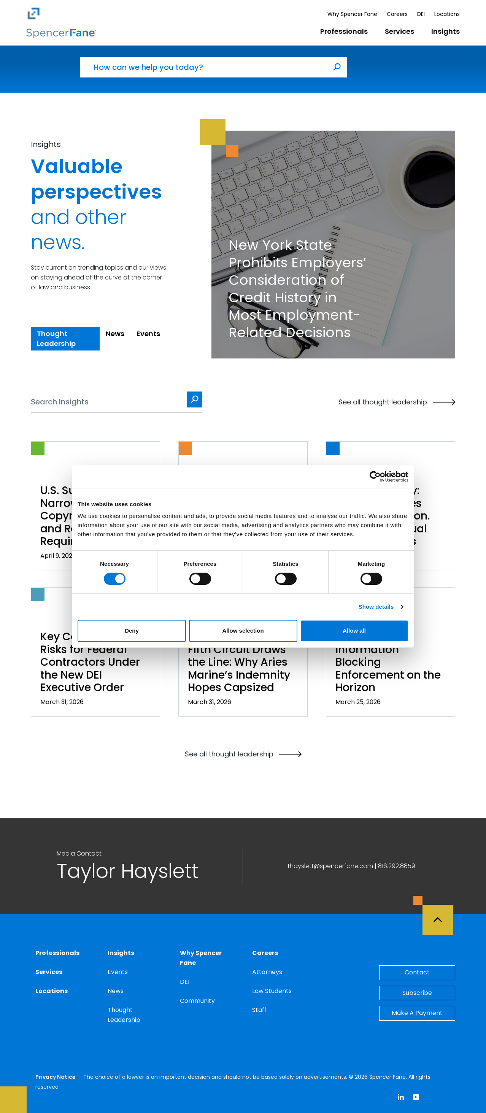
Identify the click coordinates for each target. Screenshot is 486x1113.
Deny (132, 630)
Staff (259, 1010)
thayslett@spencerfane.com (330, 866)
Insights (445, 31)
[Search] (116, 402)
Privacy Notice (55, 1077)
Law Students (272, 991)
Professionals (344, 31)
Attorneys (267, 972)
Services (399, 31)
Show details (376, 606)
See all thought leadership (396, 402)
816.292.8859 (396, 866)
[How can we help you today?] (203, 67)
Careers (397, 14)
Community (197, 1000)
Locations (447, 14)
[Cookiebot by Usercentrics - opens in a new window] (375, 476)
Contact (417, 972)
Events (118, 972)
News (116, 991)
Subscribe (417, 992)
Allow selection (243, 630)
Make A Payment (417, 1013)
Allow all (354, 630)
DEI (421, 14)
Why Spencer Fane (352, 14)
